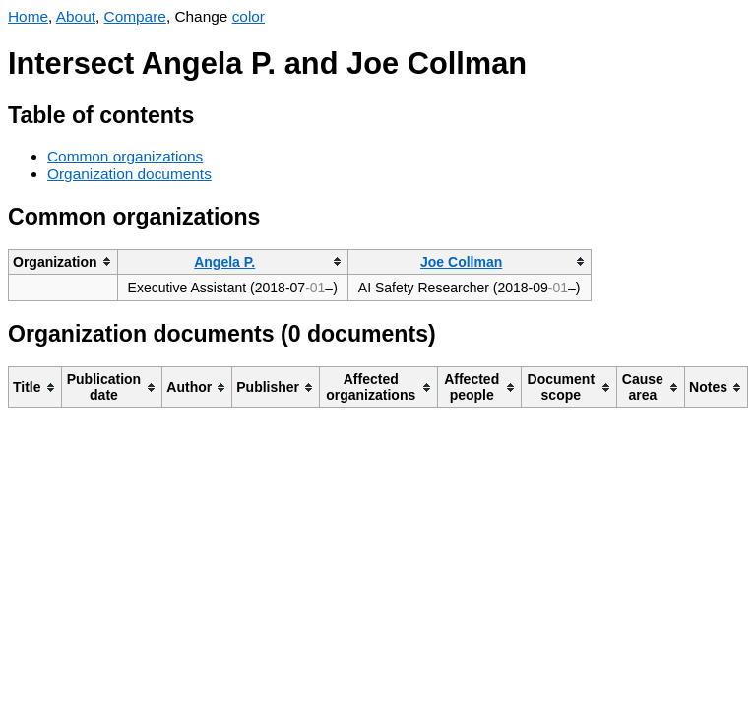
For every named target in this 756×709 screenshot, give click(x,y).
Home (28, 16)
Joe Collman (461, 262)
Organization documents (129, 173)
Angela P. (224, 262)
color (248, 16)
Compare (135, 16)
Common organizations (125, 156)
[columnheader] (63, 261)
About (75, 16)
